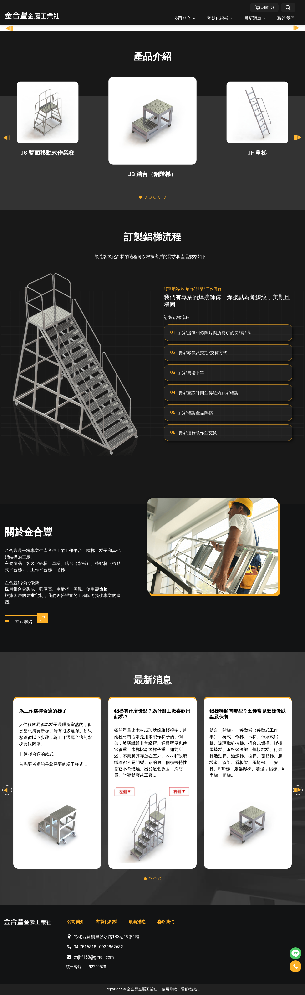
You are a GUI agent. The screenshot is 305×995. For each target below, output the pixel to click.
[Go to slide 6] (164, 197)
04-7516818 (85, 946)
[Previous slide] (9, 28)
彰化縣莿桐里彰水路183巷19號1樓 (106, 936)
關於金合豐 (28, 532)
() (264, 7)
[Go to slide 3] (150, 197)
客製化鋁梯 (37, 563)
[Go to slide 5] (159, 197)
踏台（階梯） (78, 563)
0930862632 (111, 946)
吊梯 (60, 569)
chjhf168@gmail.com (94, 957)
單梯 (56, 563)
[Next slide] (298, 137)
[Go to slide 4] (154, 197)
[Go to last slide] (7, 137)
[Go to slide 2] (145, 197)
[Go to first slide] (295, 28)
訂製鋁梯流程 (152, 237)
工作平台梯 (41, 569)
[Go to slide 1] (140, 197)
